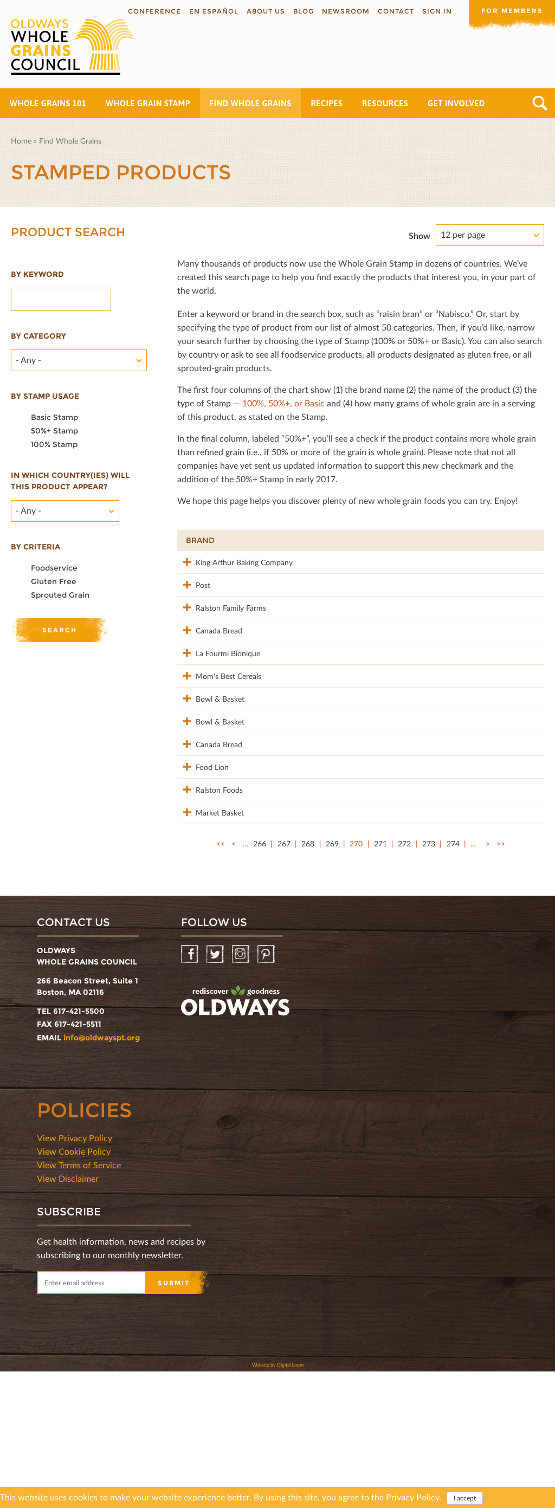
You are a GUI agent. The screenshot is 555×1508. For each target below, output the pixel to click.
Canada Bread (209, 664)
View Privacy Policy (74, 1274)
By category (38, 336)
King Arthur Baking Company (217, 567)
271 (380, 980)
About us (265, 11)
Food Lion (202, 868)
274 (453, 980)
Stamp (415, 540)
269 (332, 980)
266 (259, 980)
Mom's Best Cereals (205, 738)
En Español (213, 11)
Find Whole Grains (251, 103)
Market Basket (210, 937)
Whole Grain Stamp (148, 103)
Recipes (327, 103)
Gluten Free (53, 581)
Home (21, 140)
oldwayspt (235, 1137)
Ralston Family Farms (210, 635)
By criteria (35, 547)
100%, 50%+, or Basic (283, 403)
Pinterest (266, 1091)
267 (284, 980)
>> (500, 980)
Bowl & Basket (210, 766)
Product (288, 540)
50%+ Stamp (54, 431)
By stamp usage (45, 396)
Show (419, 235)
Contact (395, 11)
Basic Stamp (54, 417)
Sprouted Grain (60, 595)
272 (404, 980)
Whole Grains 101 (48, 103)
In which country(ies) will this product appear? (70, 480)
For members (512, 11)
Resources (385, 103)
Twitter (215, 1091)
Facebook (190, 1091)
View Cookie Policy (74, 1288)
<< (220, 980)
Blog (303, 11)
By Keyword (37, 274)
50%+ (519, 540)
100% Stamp (54, 444)
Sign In (436, 11)
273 (428, 980)
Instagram (241, 1091)
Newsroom (345, 11)
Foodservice (54, 568)
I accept (465, 1498)
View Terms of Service (79, 1301)
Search (540, 103)
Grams (472, 540)
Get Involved (456, 103)
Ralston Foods (209, 903)
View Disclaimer (68, 1315)
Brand (200, 540)
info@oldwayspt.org (101, 1174)
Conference (153, 11)
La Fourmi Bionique (218, 698)
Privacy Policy (412, 1497)
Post (193, 595)
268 (307, 980)
